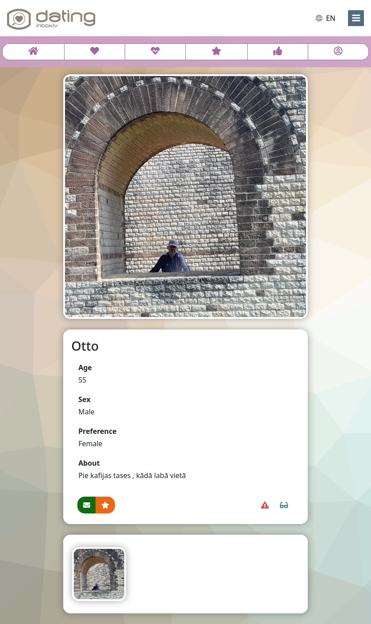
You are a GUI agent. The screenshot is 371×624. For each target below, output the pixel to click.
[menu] (356, 18)
